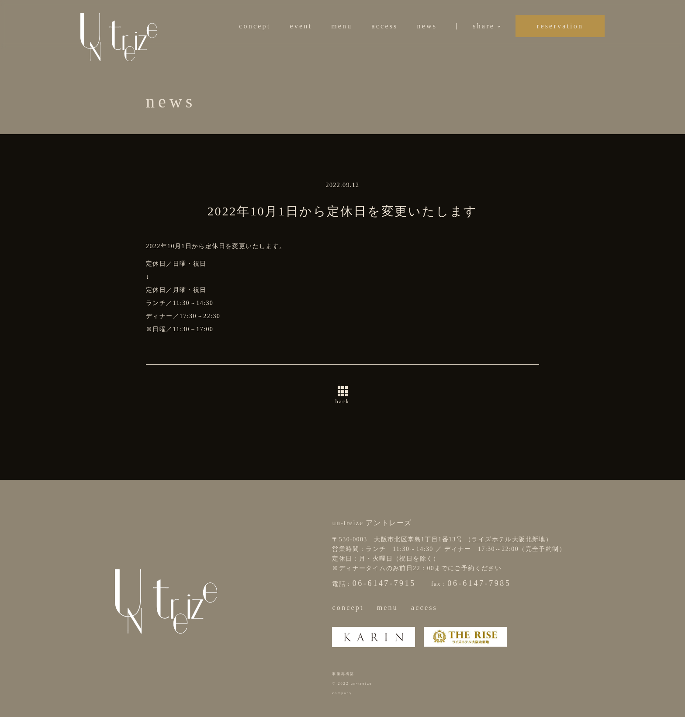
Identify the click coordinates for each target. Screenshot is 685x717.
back (342, 401)
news (427, 26)
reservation (560, 26)
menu (341, 26)
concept (254, 26)
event (301, 26)
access (384, 26)
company (342, 693)
